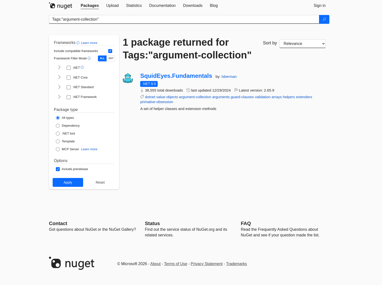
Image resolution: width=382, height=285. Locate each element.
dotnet (150, 97)
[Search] (324, 19)
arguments (221, 97)
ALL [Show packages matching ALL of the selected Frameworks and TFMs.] (102, 58)
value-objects (167, 97)
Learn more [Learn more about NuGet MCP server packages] (89, 149)
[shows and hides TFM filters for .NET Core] (59, 77)
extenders (304, 97)
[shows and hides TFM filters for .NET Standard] (59, 87)
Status (152, 223)
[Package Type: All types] (65, 118)
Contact (58, 223)
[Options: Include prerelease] (72, 169)
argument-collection (195, 97)
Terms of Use (175, 264)
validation (262, 97)
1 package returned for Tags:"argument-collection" (187, 48)
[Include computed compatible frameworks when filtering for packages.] (110, 51)
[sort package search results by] (302, 43)
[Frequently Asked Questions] (246, 223)
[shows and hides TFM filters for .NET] (59, 68)
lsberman (229, 76)
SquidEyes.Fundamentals (176, 76)
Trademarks (236, 264)
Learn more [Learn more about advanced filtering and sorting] (89, 43)
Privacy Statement (207, 264)
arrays (277, 97)
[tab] (90, 5)
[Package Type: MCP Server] (67, 149)
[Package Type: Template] (65, 141)
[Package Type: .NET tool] (65, 133)
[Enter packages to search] (184, 19)
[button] (78, 43)
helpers (289, 97)
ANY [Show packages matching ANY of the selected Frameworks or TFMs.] (111, 58)
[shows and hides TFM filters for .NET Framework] (59, 97)
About (155, 264)
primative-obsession (156, 102)
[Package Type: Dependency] (68, 126)
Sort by (270, 43)
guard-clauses (242, 97)
